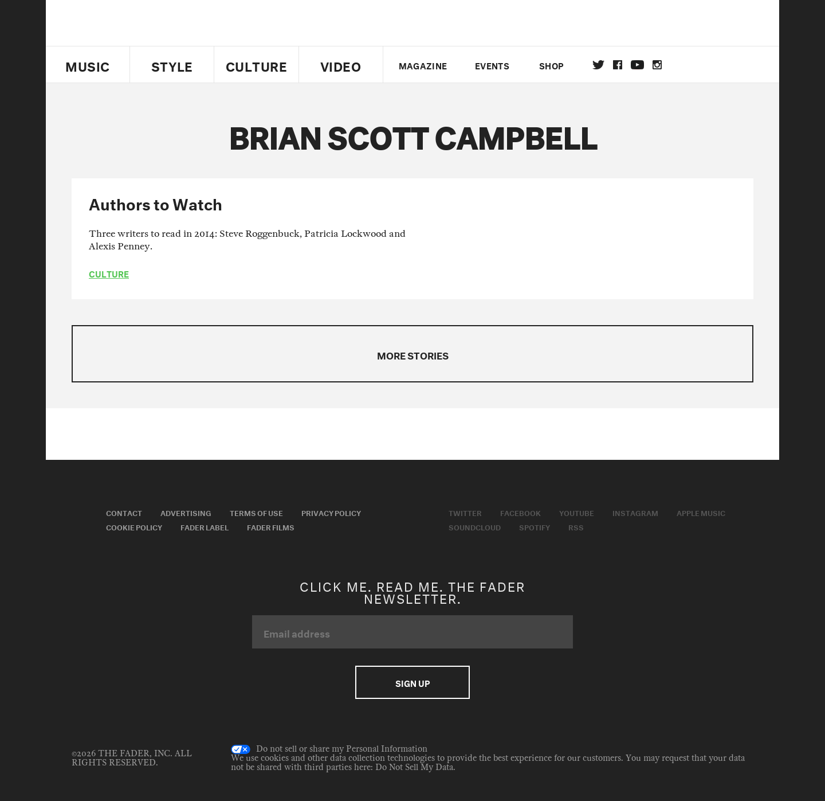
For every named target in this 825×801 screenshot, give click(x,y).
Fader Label (204, 526)
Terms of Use (256, 512)
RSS (576, 526)
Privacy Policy (331, 512)
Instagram (635, 512)
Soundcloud (475, 526)
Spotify (534, 526)
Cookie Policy (134, 526)
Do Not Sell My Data (414, 767)
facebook (617, 64)
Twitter (598, 64)
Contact (124, 512)
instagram (657, 64)
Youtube (576, 512)
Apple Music (701, 512)
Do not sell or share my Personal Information (329, 749)
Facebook (520, 512)
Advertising (185, 512)
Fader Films (270, 526)
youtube (637, 64)
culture (109, 273)
